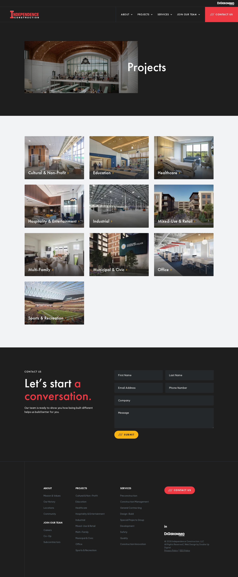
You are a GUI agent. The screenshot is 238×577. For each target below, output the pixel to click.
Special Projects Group (132, 520)
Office (79, 544)
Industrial (80, 520)
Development (127, 526)
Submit (126, 434)
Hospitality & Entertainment (90, 513)
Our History (49, 501)
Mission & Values (52, 495)
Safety (123, 532)
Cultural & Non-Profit (87, 495)
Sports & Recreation (86, 550)
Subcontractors (52, 542)
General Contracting (131, 507)
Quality (124, 538)
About (126, 14)
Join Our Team (188, 14)
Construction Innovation (133, 544)
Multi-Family (82, 532)
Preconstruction (128, 495)
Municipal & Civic (84, 538)
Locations (49, 507)
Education (81, 501)
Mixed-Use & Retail (85, 526)
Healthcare (81, 507)
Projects (145, 14)
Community (50, 513)
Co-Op (47, 536)
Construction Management (134, 501)
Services (165, 14)
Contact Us (221, 14)
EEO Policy (185, 550)
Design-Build (127, 513)
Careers (48, 530)
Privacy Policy (171, 550)
